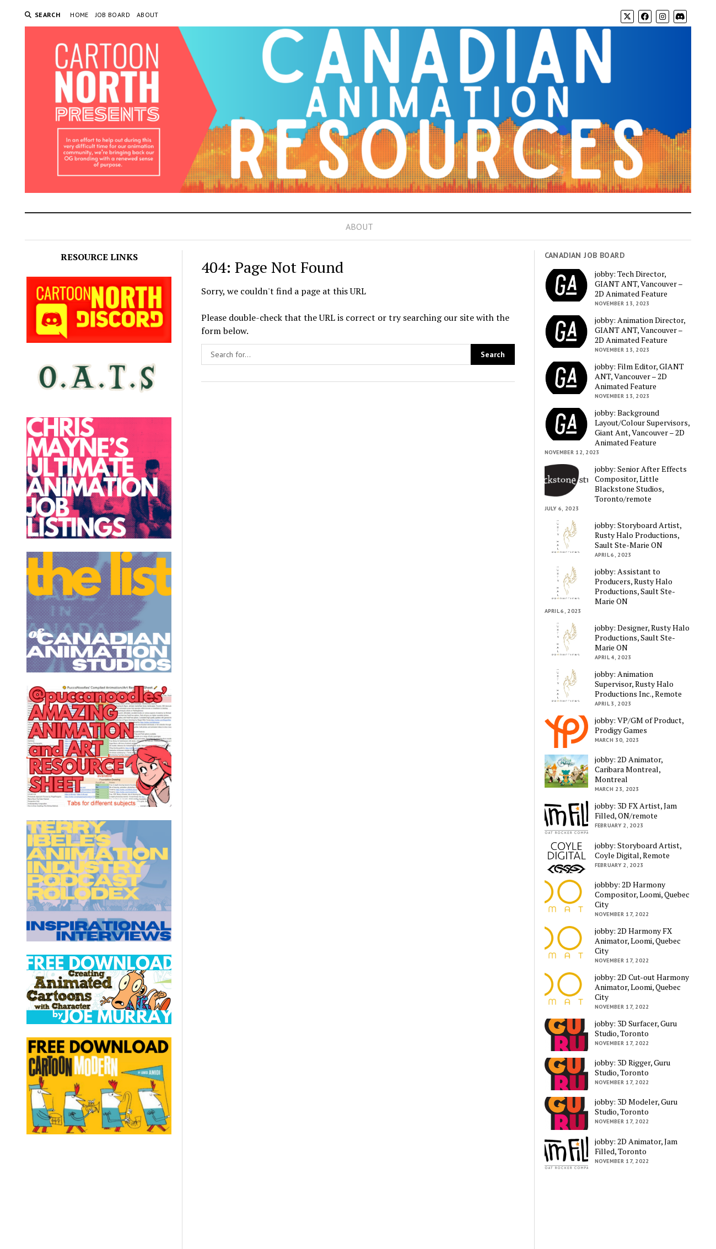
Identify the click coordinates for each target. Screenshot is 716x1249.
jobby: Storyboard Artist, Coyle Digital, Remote (638, 850)
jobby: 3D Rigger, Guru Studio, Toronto (632, 1068)
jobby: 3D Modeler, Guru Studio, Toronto (636, 1107)
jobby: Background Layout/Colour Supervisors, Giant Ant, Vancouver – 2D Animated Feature (642, 428)
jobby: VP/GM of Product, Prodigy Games (639, 725)
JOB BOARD (112, 14)
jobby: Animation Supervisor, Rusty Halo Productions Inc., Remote (638, 684)
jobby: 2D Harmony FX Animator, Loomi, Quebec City (638, 941)
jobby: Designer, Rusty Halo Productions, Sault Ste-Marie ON (642, 638)
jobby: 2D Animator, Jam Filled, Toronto (636, 1146)
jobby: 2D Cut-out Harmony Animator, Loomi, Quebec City (642, 987)
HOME (79, 14)
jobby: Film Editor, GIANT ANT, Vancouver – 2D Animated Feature (639, 376)
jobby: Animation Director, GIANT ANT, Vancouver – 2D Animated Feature (640, 330)
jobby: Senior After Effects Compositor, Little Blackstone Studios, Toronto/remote (641, 484)
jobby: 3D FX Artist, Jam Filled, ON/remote (636, 811)
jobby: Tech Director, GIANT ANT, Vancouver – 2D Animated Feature (638, 284)
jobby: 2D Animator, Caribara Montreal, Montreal (629, 769)
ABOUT (148, 14)
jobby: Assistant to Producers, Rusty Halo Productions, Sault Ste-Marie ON (635, 586)
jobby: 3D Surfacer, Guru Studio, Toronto (636, 1028)
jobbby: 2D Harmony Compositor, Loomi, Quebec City (642, 894)
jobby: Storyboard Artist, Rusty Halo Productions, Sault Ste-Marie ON (638, 535)
